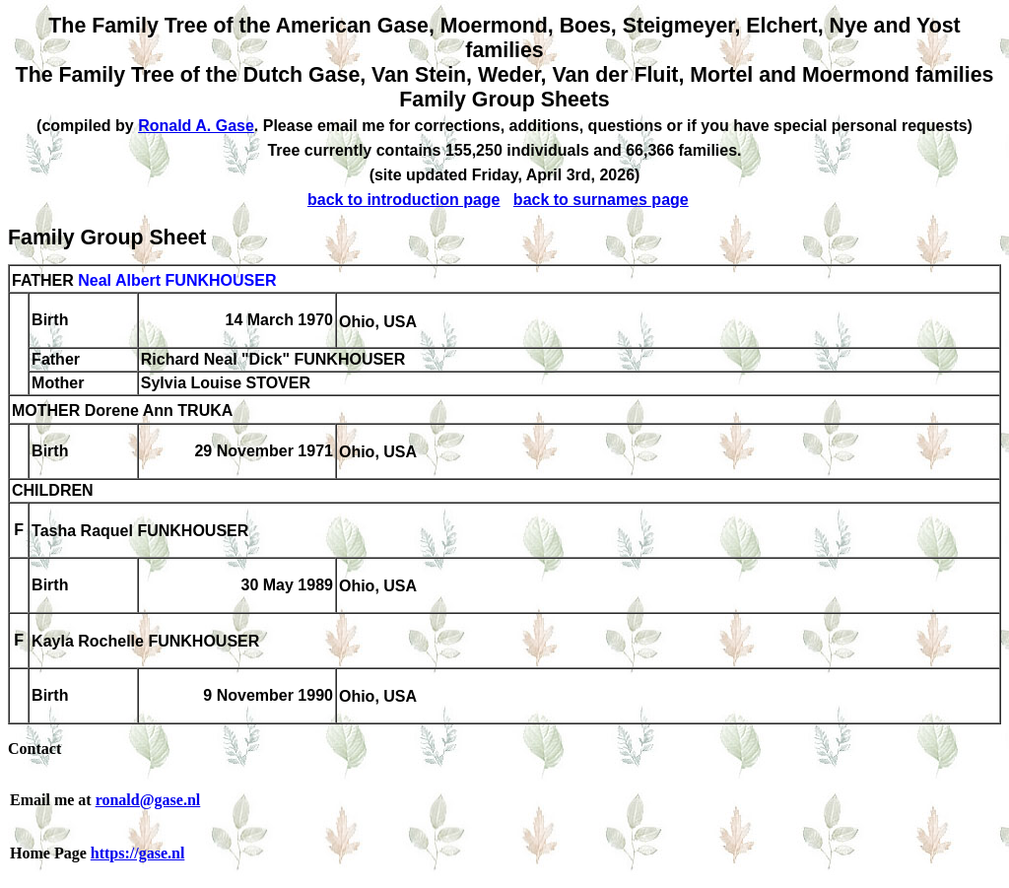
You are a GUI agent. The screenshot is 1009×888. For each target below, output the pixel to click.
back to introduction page (404, 199)
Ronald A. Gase (196, 125)
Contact (34, 748)
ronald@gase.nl (148, 799)
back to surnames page (601, 199)
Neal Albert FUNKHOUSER (177, 280)
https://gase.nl (138, 853)
